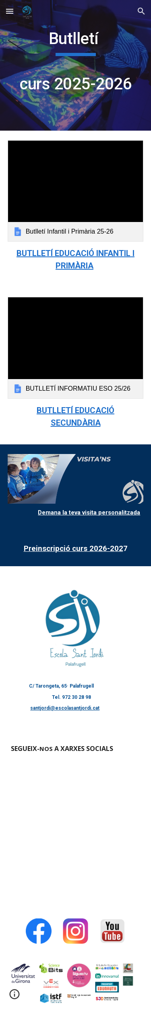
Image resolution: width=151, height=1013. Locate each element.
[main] (76, 65)
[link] (76, 191)
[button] (9, 11)
